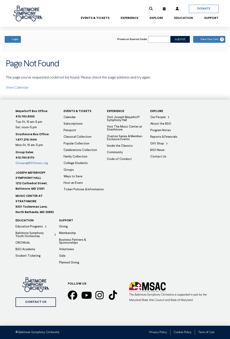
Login (12, 39)
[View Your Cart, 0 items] (209, 39)
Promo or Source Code (132, 39)
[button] (151, 8)
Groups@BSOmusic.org (31, 163)
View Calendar (17, 88)
